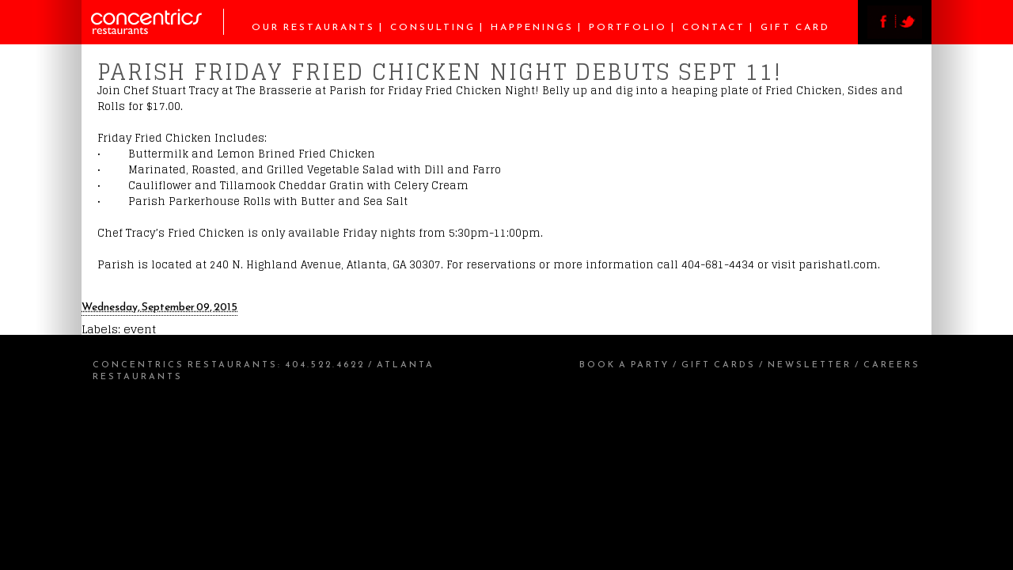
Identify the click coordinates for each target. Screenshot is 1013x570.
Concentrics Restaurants (185, 364)
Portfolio (628, 27)
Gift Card (795, 27)
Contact (714, 27)
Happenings (532, 27)
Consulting (433, 27)
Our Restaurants (313, 27)
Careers (891, 364)
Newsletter (810, 364)
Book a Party (624, 364)
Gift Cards (718, 364)
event (139, 329)
